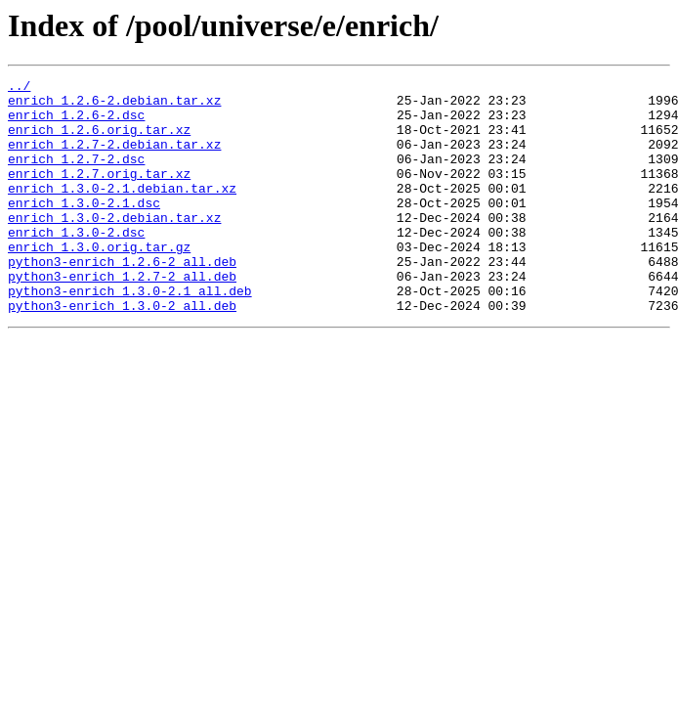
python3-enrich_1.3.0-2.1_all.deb (130, 334)
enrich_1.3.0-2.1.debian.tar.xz (122, 211)
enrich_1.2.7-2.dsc (76, 176)
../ (19, 88)
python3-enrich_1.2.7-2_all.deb (122, 317)
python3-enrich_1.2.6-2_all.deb (122, 299)
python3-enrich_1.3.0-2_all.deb (122, 352)
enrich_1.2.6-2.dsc (76, 123)
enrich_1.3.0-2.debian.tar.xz (114, 246)
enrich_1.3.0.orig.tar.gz (99, 281)
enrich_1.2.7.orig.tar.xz (99, 193)
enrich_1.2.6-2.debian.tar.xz (114, 105)
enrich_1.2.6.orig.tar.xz (99, 141)
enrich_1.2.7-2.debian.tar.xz (114, 158)
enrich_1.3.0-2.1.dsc (84, 229)
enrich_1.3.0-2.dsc (76, 264)
